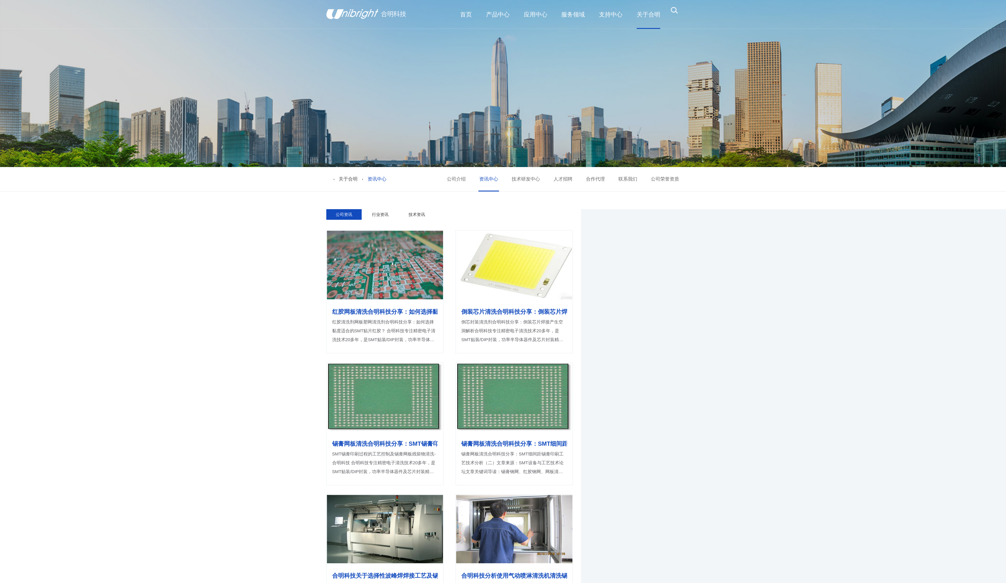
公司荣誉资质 (665, 178)
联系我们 (627, 178)
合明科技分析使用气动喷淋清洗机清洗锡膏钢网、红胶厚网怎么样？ (514, 575)
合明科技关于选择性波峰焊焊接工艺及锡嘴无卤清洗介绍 (385, 575)
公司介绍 (456, 178)
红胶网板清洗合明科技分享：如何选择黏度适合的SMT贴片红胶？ (385, 311)
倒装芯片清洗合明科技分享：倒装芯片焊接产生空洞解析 (514, 311)
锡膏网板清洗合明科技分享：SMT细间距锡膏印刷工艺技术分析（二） (514, 443)
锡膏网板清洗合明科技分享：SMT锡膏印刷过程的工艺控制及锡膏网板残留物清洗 (385, 443)
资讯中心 (488, 178)
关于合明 (348, 178)
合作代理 (595, 178)
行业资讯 (380, 214)
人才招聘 (563, 178)
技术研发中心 (526, 178)
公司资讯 (344, 214)
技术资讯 (417, 214)
